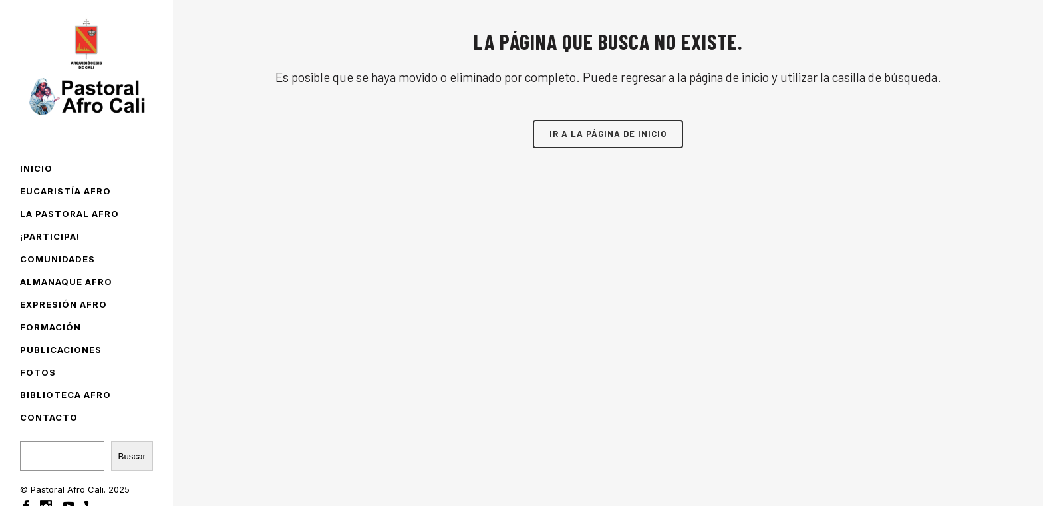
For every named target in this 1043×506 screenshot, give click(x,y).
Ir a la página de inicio (608, 133)
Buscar (132, 456)
